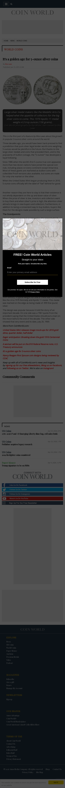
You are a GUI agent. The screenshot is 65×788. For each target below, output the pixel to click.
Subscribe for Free (32, 282)
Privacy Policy (35, 292)
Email (9, 268)
